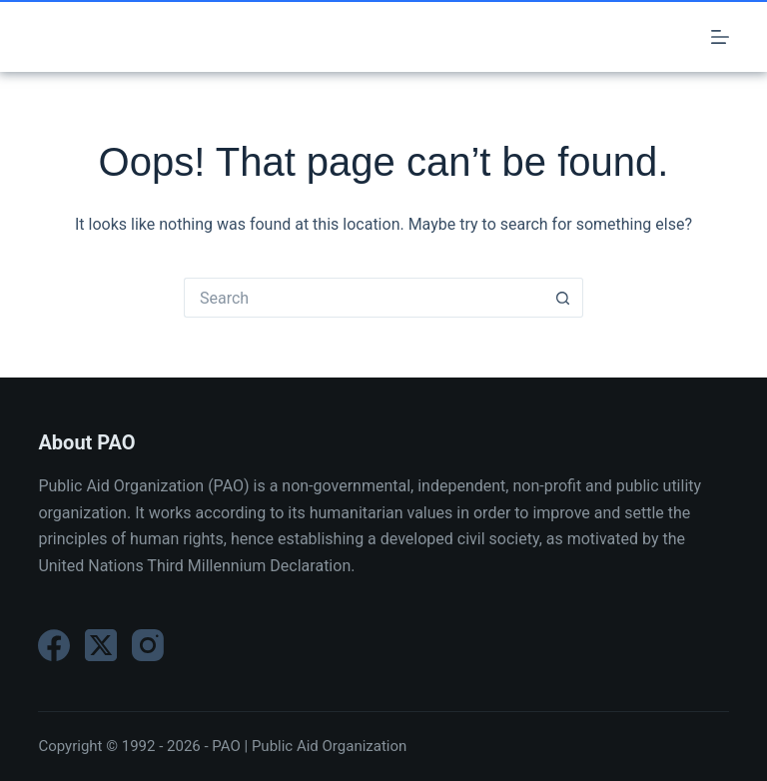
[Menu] (720, 37)
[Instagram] (148, 645)
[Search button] (563, 298)
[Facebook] (54, 645)
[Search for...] (363, 298)
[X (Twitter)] (101, 645)
